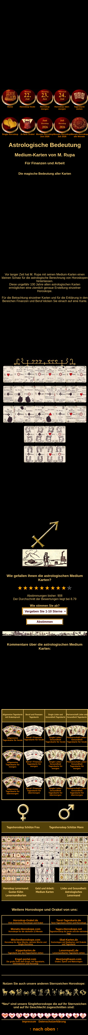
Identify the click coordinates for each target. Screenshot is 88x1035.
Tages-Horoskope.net (69, 931)
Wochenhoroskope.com (26, 941)
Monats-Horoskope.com (26, 930)
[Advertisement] (44, 45)
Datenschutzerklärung (52, 1021)
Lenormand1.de (69, 951)
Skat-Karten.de (68, 941)
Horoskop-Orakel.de (25, 921)
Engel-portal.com (25, 961)
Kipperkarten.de (25, 951)
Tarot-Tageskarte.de (68, 921)
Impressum (29, 1021)
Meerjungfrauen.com (68, 960)
